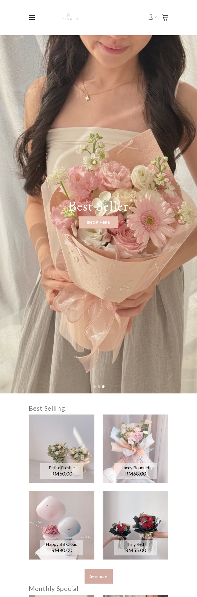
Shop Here (98, 222)
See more (98, 576)
